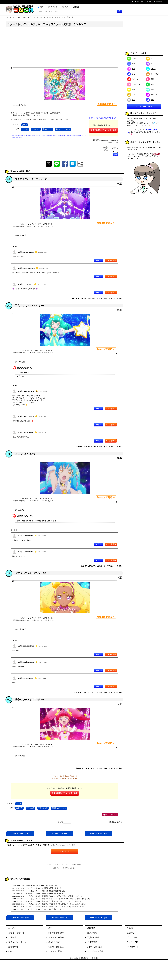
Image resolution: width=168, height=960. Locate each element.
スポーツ (132, 79)
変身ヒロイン (48, 129)
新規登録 (156, 154)
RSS (10, 951)
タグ (66, 7)
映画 (131, 69)
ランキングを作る (56, 937)
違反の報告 (92, 933)
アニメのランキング (22, 17)
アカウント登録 (55, 951)
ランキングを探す (56, 933)
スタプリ (25, 129)
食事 (131, 89)
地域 (150, 100)
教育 (131, 100)
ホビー (132, 74)
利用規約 (12, 937)
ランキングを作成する (144, 106)
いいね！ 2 (98, 441)
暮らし (151, 89)
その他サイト (133, 947)
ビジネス (151, 95)
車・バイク (152, 74)
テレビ (151, 69)
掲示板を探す (54, 942)
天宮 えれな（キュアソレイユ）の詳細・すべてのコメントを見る (98, 692)
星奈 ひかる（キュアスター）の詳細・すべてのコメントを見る (99, 768)
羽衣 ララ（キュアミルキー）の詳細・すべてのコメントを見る (99, 447)
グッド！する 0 (110, 815)
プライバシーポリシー (18, 942)
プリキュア (36, 129)
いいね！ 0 (98, 409)
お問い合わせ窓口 (95, 947)
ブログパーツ (133, 937)
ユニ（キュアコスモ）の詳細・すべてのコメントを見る (101, 566)
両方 (41, 7)
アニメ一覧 (59, 834)
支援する (131, 933)
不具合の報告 (93, 937)
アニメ (24, 125)
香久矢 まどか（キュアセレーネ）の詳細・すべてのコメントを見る (97, 298)
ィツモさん (114, 148)
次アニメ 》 (98, 834)
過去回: (64, 822)
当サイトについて (16, 933)
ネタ (131, 95)
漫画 (131, 64)
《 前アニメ (20, 834)
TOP (10, 17)
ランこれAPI (132, 942)
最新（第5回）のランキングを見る (103, 130)
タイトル (54, 7)
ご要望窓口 (92, 942)
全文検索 (76, 7)
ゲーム (132, 58)
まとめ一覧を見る (56, 947)
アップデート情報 (95, 951)
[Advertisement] (64, 48)
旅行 (150, 79)
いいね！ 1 (98, 260)
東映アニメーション (63, 129)
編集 (115, 155)
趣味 (150, 84)
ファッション (134, 84)
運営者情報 (13, 947)
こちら (83, 135)
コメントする (65, 851)
